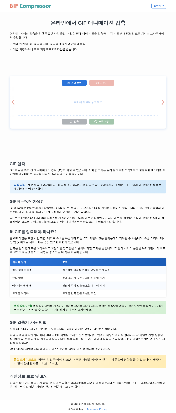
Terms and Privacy (97, 409)
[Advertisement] (88, 64)
